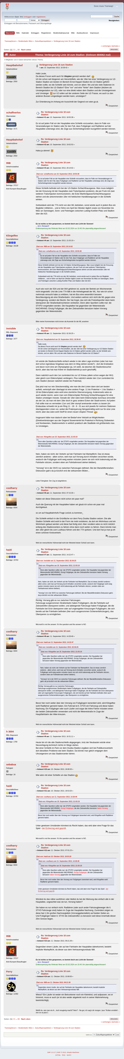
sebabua (11, 764)
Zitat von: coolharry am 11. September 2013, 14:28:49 (56, 797)
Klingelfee (12, 235)
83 (19, 50)
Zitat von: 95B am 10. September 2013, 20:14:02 (54, 246)
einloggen (28, 17)
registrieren (40, 17)
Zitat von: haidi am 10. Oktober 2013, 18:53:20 (53, 856)
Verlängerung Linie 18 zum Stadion (56, 65)
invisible (11, 328)
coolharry (11, 488)
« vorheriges (106, 46)
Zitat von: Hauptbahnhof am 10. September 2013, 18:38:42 (58, 339)
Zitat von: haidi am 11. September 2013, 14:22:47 (54, 642)
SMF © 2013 (61, 1052)
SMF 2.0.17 (51, 1052)
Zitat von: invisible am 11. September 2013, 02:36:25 (56, 561)
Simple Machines (73, 1052)
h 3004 (10, 731)
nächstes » (115, 46)
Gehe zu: (89, 1035)
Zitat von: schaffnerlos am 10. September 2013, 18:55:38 (57, 174)
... (17, 50)
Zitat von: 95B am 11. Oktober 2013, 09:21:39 (53, 982)
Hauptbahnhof (14, 65)
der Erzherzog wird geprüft (54, 828)
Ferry (9, 971)
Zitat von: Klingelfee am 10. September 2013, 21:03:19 (57, 437)
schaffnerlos (13, 112)
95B (8, 163)
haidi (9, 549)
